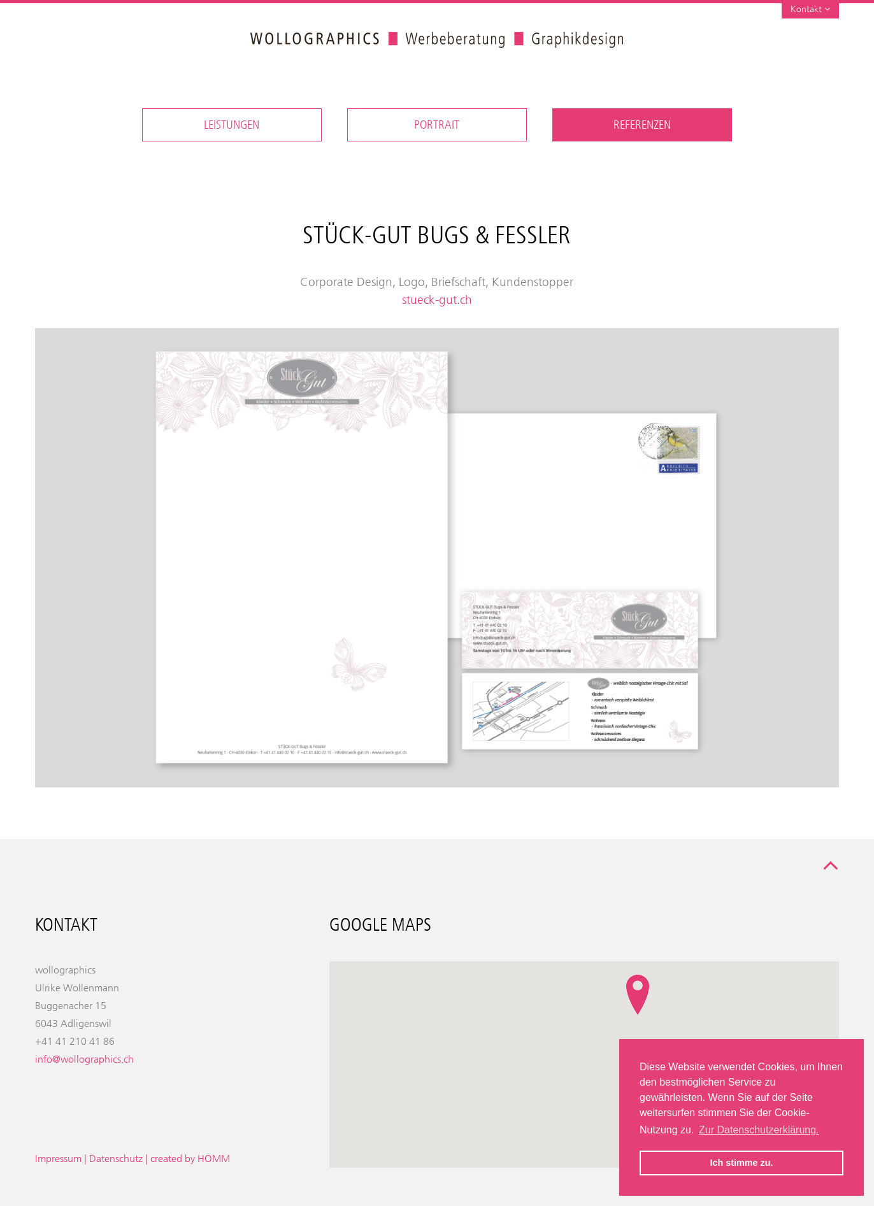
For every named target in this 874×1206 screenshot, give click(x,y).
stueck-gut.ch (437, 299)
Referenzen (642, 125)
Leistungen (231, 125)
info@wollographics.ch (84, 1059)
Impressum (58, 1158)
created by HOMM (190, 1158)
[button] (637, 995)
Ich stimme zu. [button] (741, 1163)
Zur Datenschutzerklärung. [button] (759, 1129)
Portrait (436, 125)
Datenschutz (116, 1158)
